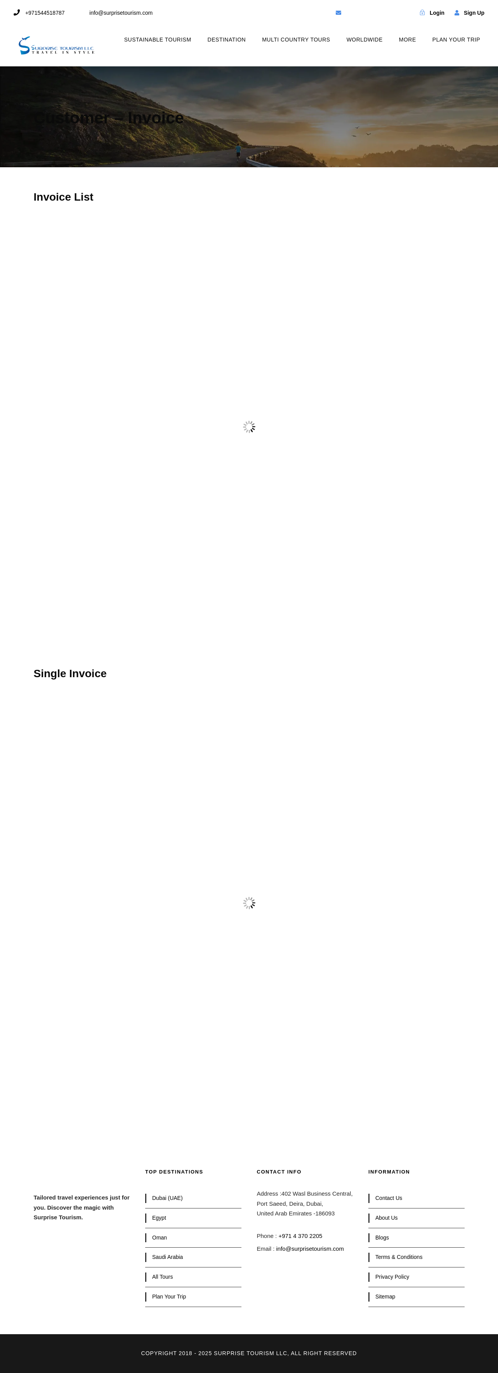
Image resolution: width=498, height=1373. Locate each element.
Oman (159, 1237)
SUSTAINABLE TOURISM (157, 39)
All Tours (162, 1277)
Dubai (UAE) (167, 1198)
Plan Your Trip (169, 1296)
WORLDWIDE (365, 39)
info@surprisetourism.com (310, 1248)
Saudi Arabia (167, 1257)
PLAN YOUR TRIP (456, 39)
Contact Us (388, 1198)
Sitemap (385, 1296)
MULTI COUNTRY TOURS (296, 39)
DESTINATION (227, 39)
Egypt (159, 1218)
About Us (386, 1218)
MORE (407, 39)
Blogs (382, 1237)
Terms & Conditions (398, 1257)
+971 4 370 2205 (300, 1236)
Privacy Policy (392, 1277)
